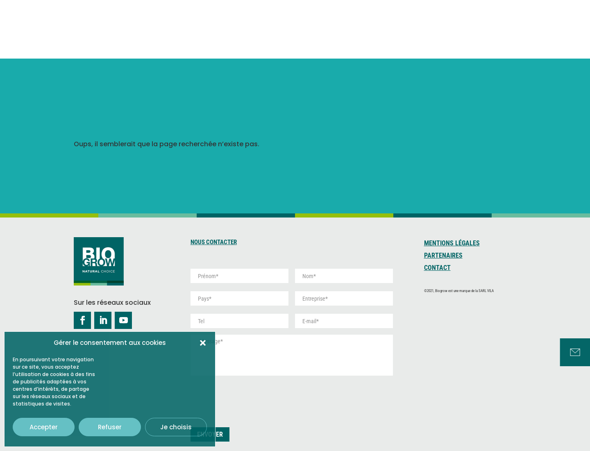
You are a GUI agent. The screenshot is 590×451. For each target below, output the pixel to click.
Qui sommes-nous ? (274, 24)
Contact (437, 268)
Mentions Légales (452, 243)
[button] (203, 343)
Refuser (110, 427)
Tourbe (385, 28)
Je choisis (176, 427)
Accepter (44, 427)
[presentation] (253, 398)
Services (501, 24)
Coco (342, 28)
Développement (445, 28)
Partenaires (443, 256)
